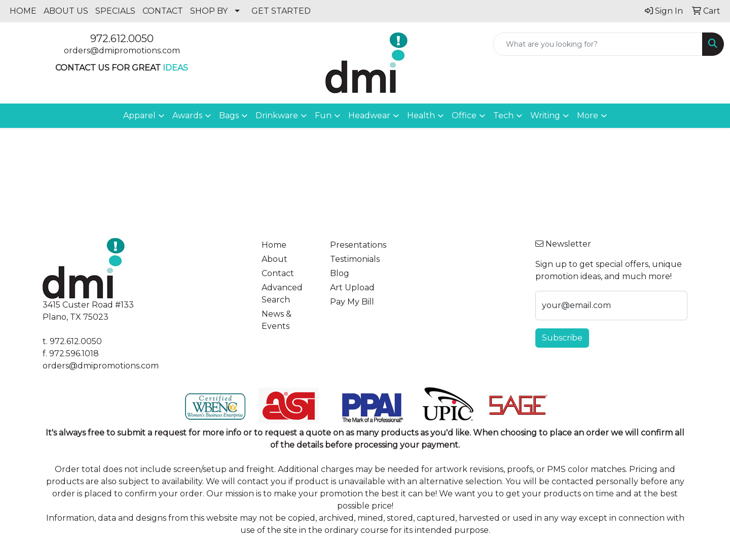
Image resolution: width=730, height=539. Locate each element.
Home (274, 245)
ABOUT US (66, 11)
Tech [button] (503, 115)
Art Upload (352, 287)
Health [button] (421, 115)
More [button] (587, 115)
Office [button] (464, 115)
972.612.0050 (122, 38)
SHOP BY (209, 11)
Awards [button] (187, 115)
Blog (339, 273)
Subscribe (562, 338)
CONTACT (162, 11)
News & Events (276, 320)
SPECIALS (115, 11)
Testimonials (355, 259)
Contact (278, 273)
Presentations (358, 245)
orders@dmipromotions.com (122, 50)
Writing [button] (545, 115)
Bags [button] (229, 115)
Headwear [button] (369, 115)
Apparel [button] (139, 115)
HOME (23, 11)
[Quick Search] (598, 44)
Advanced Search (282, 294)
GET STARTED (281, 11)
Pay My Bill (352, 302)
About (274, 259)
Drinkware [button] (277, 115)
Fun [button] (323, 115)
